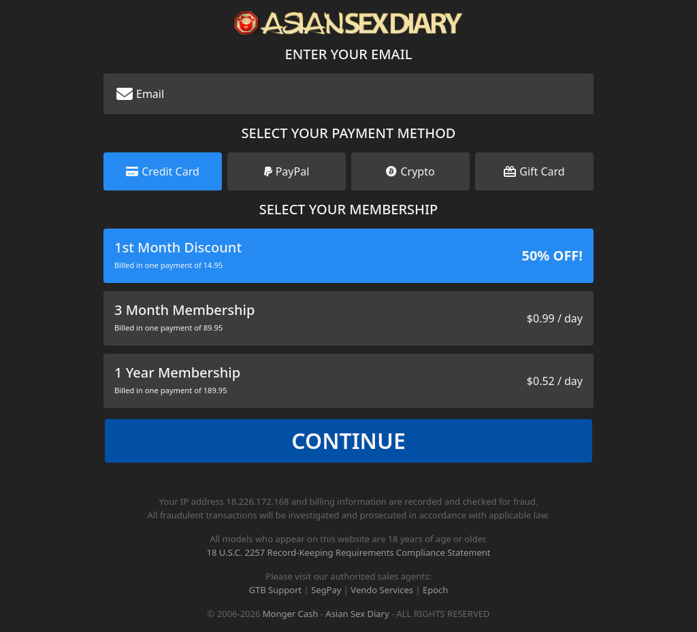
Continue (348, 440)
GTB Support (275, 590)
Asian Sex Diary (357, 614)
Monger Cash (291, 614)
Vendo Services (382, 590)
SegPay (326, 590)
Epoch (435, 590)
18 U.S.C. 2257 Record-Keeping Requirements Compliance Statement (348, 552)
